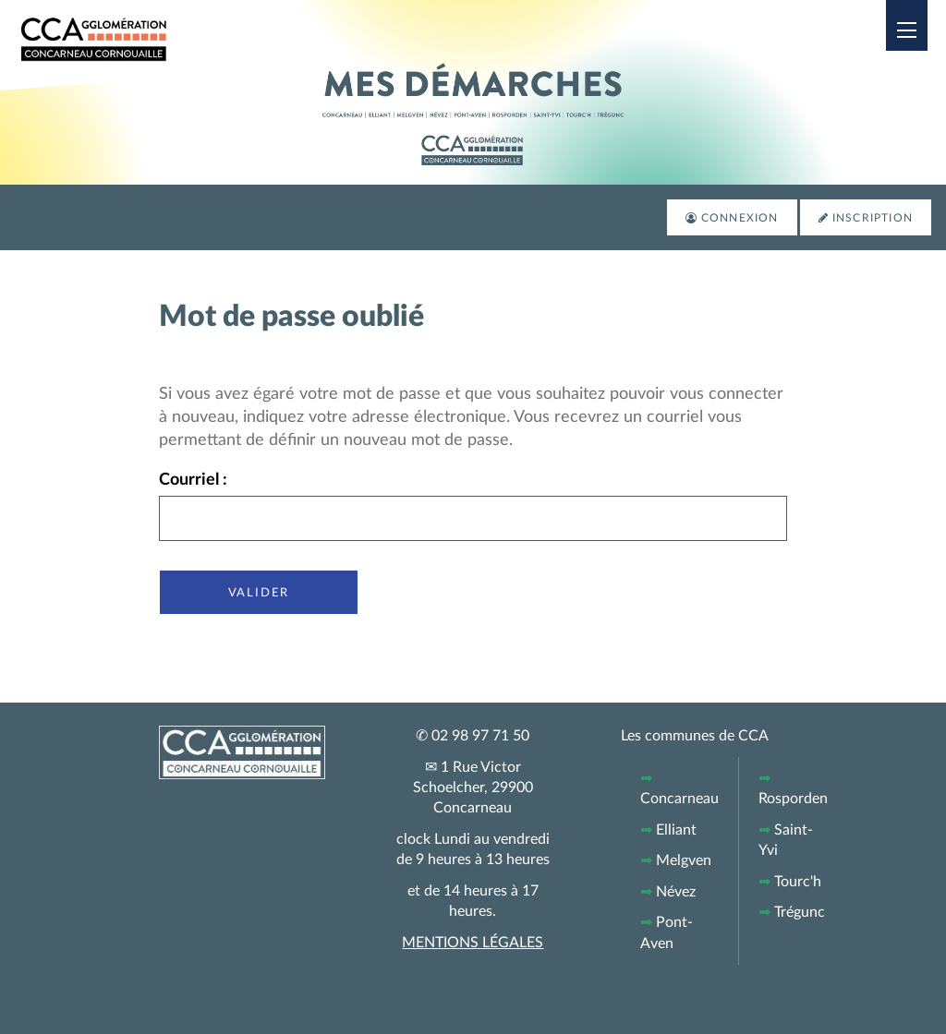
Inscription (872, 217)
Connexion (740, 217)
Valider (259, 591)
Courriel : (193, 480)
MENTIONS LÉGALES (472, 942)
